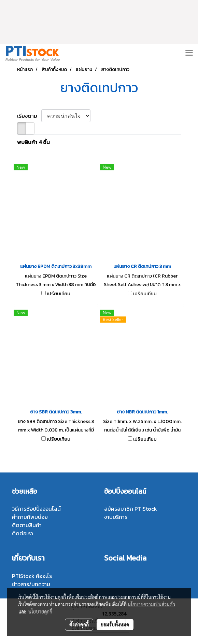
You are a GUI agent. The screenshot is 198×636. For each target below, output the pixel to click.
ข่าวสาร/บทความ (31, 584)
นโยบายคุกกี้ (40, 611)
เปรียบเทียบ (58, 294)
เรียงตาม (29, 116)
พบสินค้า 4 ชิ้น (33, 142)
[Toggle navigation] (189, 53)
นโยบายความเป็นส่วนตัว (151, 604)
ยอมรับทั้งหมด (115, 624)
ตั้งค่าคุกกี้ (79, 624)
